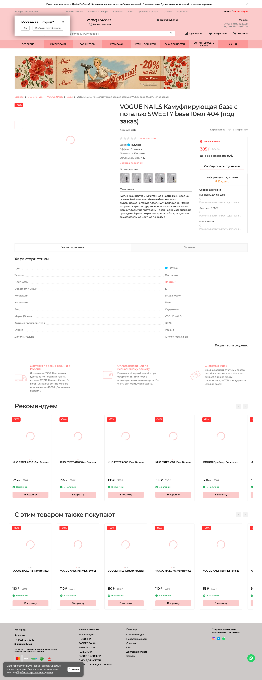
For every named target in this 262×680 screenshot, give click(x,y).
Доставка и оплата (148, 11)
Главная (19, 97)
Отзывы (168, 11)
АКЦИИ (233, 44)
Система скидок (74, 11)
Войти (227, 11)
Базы (70, 97)
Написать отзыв (147, 138)
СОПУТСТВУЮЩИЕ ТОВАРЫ (204, 44)
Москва (33, 11)
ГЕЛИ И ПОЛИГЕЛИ (145, 44)
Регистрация (240, 11)
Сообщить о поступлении (222, 166)
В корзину (36, 494)
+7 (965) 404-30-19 (99, 20)
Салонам (118, 11)
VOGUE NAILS (55, 97)
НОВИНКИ (85, 639)
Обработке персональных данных (34, 672)
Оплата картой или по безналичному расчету (133, 367)
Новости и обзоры (98, 11)
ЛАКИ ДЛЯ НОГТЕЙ (174, 44)
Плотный (170, 281)
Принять (74, 669)
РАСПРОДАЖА (58, 44)
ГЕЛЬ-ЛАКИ (116, 44)
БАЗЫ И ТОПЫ (87, 44)
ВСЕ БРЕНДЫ (29, 44)
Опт (130, 11)
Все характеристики (131, 163)
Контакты (182, 11)
